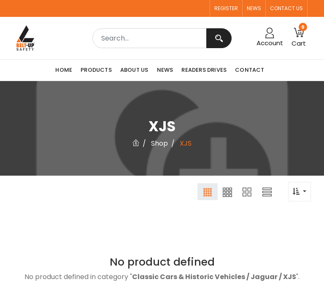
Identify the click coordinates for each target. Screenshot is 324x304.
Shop (159, 143)
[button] (207, 191)
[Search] (219, 38)
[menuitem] (65, 70)
